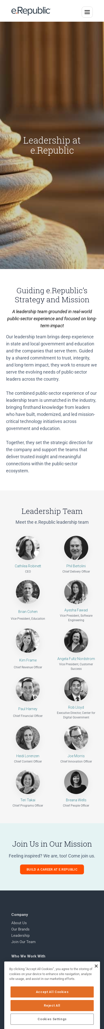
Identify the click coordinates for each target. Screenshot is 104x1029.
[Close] (96, 985)
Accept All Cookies (52, 1012)
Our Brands (20, 933)
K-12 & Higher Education (31, 975)
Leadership (20, 940)
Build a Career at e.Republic (52, 874)
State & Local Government (33, 969)
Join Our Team (23, 946)
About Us (19, 927)
